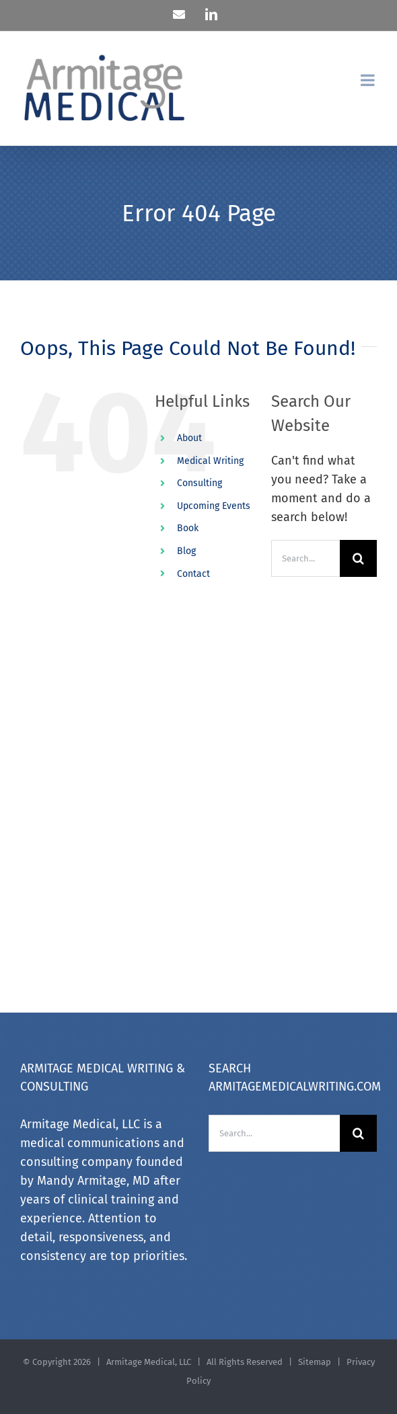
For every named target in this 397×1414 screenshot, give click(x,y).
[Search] (358, 558)
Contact (193, 574)
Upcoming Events (213, 506)
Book (188, 528)
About (189, 438)
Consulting (199, 483)
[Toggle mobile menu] (369, 80)
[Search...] (305, 558)
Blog (186, 551)
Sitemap (315, 1362)
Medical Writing (210, 461)
